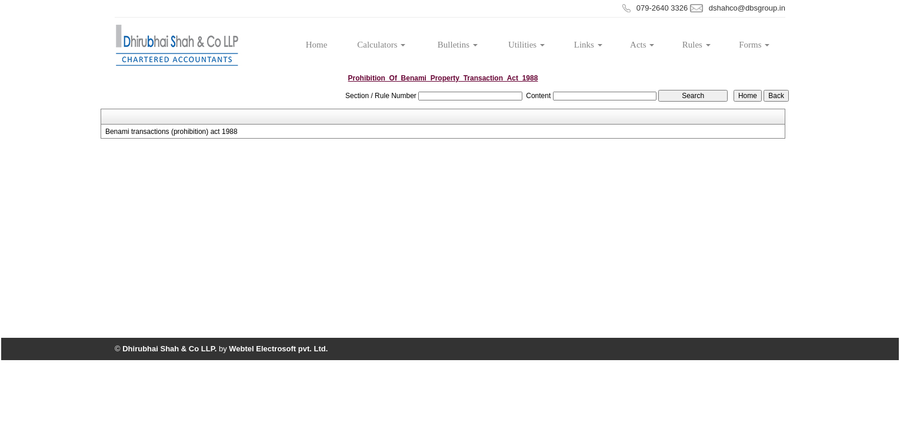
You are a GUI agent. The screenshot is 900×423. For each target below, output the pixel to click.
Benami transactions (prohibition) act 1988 (171, 131)
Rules (696, 44)
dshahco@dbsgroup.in (747, 8)
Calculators (381, 44)
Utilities (526, 44)
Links (588, 44)
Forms (754, 44)
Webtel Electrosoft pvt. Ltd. (278, 348)
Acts (642, 44)
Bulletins (458, 44)
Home (317, 44)
